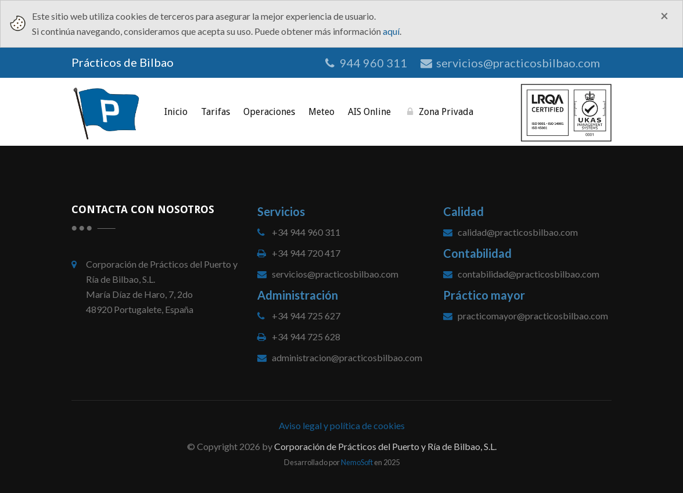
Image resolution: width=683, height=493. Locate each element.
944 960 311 (365, 63)
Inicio (176, 111)
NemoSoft (357, 462)
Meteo (321, 111)
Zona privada (438, 111)
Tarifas (215, 111)
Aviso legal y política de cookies (342, 425)
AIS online (369, 111)
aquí (391, 31)
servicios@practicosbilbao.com (509, 63)
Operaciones (269, 111)
